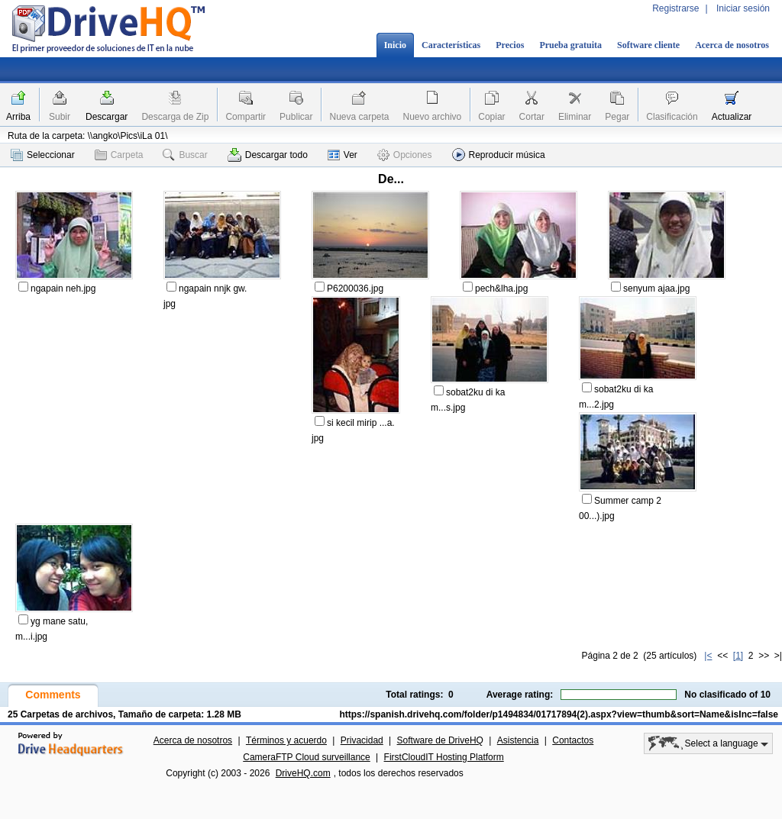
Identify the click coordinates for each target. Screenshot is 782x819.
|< (708, 655)
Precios (510, 45)
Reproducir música (498, 154)
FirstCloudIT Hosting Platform (444, 757)
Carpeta (119, 155)
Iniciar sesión (743, 8)
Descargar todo (268, 155)
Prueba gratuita (570, 45)
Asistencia (518, 740)
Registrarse (675, 8)
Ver (342, 155)
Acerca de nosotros (732, 45)
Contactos (572, 740)
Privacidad (362, 740)
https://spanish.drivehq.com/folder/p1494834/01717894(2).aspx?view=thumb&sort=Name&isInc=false (558, 714)
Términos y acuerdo (286, 740)
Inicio (395, 45)
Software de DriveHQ (440, 740)
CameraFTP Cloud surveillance (306, 757)
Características (451, 45)
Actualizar (732, 116)
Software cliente (648, 45)
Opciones (404, 155)
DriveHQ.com (303, 773)
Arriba (18, 116)
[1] (738, 655)
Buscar (185, 155)
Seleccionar (43, 155)
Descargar (107, 116)
